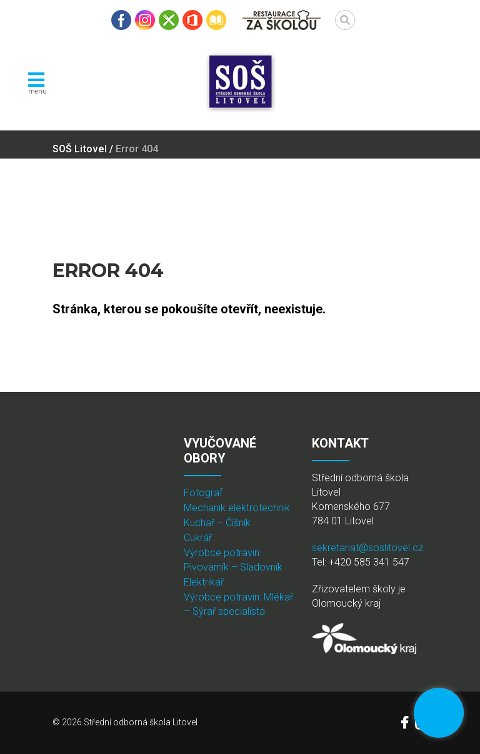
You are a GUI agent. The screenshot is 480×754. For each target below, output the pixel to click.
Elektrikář (204, 582)
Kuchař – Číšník (217, 523)
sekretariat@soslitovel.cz (367, 548)
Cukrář (198, 538)
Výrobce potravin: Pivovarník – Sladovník (233, 560)
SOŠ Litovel (79, 149)
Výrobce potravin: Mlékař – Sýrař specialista (238, 604)
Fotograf (203, 493)
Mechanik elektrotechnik (237, 508)
